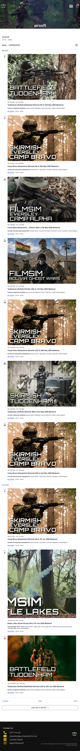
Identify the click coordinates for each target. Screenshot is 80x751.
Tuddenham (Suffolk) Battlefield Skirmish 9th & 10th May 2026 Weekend (35, 105)
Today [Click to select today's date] (40, 701)
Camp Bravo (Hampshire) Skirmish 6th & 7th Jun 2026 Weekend (32, 539)
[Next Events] (76, 701)
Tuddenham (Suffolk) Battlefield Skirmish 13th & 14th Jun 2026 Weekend (36, 686)
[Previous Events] (5, 701)
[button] (71, 6)
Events (4, 40)
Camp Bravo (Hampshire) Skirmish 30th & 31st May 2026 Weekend (33, 473)
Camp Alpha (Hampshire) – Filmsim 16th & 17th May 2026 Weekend (34, 227)
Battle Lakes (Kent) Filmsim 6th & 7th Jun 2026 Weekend (30, 623)
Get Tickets (11, 111)
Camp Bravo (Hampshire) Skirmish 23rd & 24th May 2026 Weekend (33, 350)
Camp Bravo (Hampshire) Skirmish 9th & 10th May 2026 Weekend (33, 166)
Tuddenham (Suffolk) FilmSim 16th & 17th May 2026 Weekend (31, 289)
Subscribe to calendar (38, 707)
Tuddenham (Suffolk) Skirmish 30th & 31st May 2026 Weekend (32, 412)
